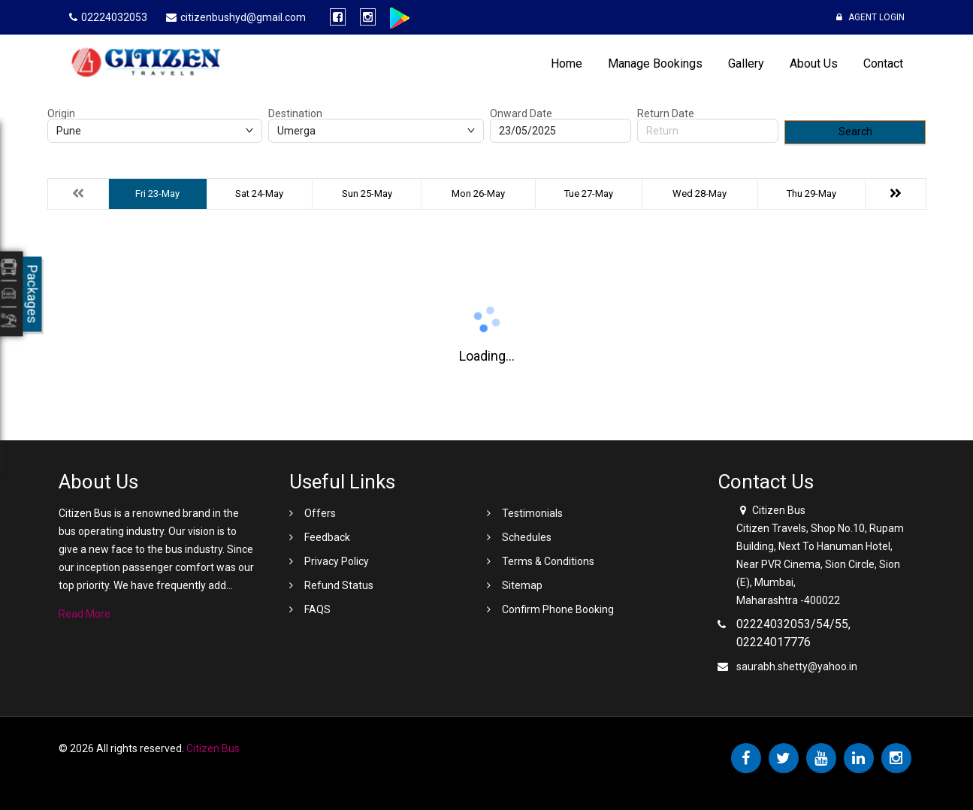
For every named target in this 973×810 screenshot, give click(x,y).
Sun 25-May (367, 193)
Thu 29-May (811, 193)
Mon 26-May (478, 193)
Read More (84, 614)
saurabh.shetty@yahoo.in (796, 666)
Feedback (327, 537)
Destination (295, 113)
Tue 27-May (588, 193)
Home (566, 63)
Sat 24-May (259, 193)
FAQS (317, 609)
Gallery (746, 63)
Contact (883, 63)
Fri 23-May (157, 193)
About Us (814, 63)
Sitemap (522, 585)
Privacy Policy (336, 561)
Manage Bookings (655, 63)
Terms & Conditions (548, 561)
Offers (320, 513)
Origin (61, 113)
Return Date (665, 113)
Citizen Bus (213, 748)
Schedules (526, 537)
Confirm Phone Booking (558, 609)
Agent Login (870, 17)
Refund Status (338, 585)
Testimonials (532, 513)
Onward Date (521, 113)
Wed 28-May (699, 193)
